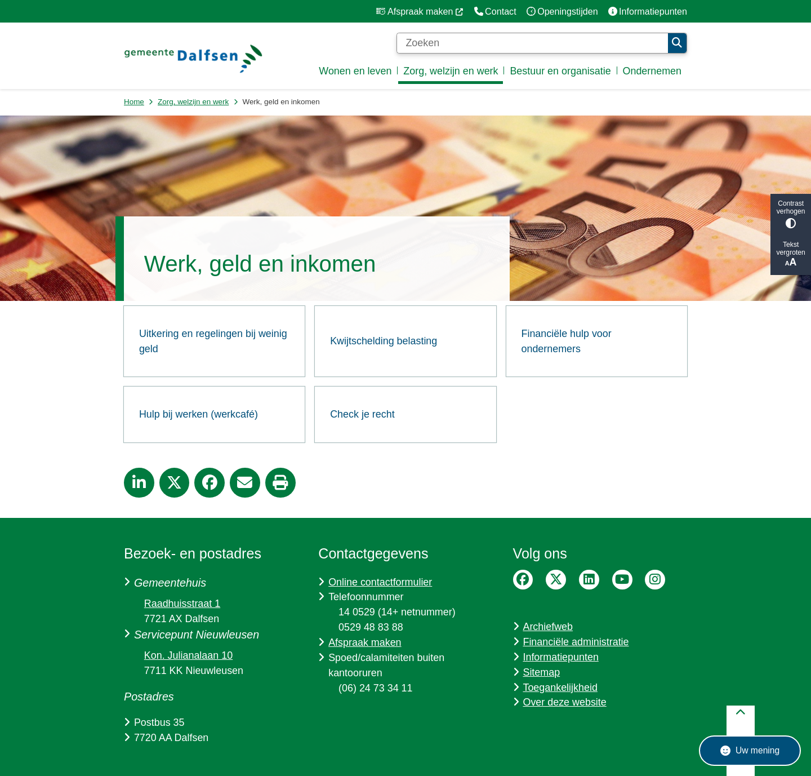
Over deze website (564, 702)
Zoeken (677, 43)
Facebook (523, 580)
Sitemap (541, 672)
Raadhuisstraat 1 (182, 603)
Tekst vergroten (790, 254)
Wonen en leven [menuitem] (355, 71)
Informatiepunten (560, 657)
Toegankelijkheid (560, 687)
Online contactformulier (380, 582)
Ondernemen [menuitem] (652, 71)
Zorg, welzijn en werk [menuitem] (450, 71)
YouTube (622, 580)
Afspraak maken (364, 642)
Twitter (556, 580)
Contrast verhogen (790, 213)
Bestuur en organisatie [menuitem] (560, 71)
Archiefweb (548, 626)
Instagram (655, 580)
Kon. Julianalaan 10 (188, 655)
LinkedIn (589, 580)
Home (134, 101)
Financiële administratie (576, 642)
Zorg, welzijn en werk (193, 101)
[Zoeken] (532, 43)
